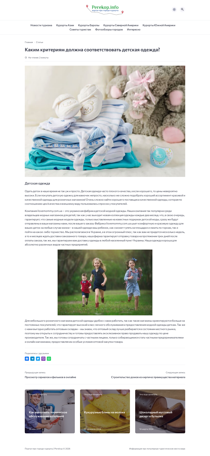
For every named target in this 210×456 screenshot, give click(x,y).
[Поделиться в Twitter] (38, 359)
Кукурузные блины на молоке (104, 412)
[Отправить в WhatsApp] (49, 359)
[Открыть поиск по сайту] (182, 9)
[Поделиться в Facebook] (27, 359)
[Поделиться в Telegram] (32, 359)
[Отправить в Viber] (43, 359)
